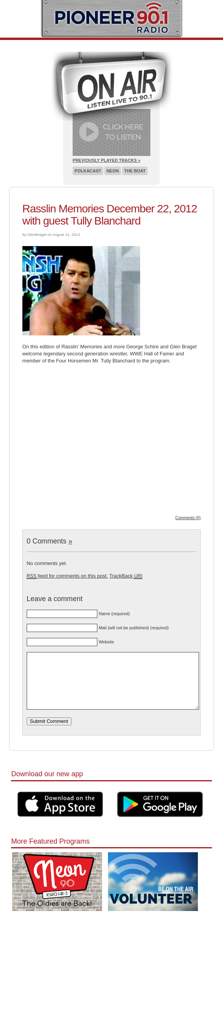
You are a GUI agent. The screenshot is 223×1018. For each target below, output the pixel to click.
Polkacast (88, 170)
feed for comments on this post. (67, 576)
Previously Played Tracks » (106, 160)
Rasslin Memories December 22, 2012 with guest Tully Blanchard (109, 215)
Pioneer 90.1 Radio (111, 19)
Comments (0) (188, 518)
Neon (112, 170)
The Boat (135, 170)
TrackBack (125, 576)
